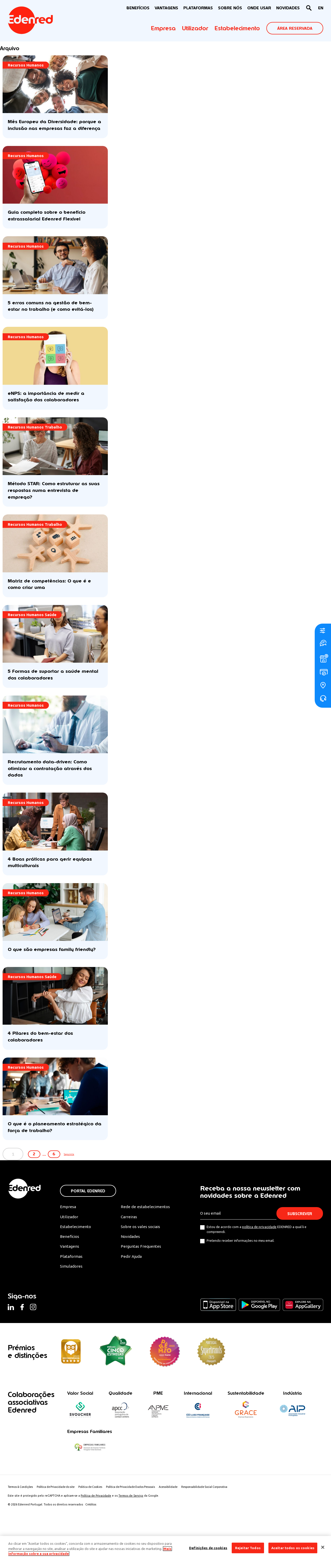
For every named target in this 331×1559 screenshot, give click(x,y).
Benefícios (69, 1260)
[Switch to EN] (320, 8)
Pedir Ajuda (131, 1280)
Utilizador (195, 28)
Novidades (131, 1260)
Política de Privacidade (96, 1520)
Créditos (91, 1529)
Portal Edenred (88, 1213)
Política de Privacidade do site (59, 1511)
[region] (165, 1547)
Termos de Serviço (130, 1520)
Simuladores (72, 1290)
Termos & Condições (21, 1511)
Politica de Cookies (97, 1511)
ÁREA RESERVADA (294, 28)
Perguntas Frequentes (141, 1270)
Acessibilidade (179, 1511)
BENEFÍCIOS (137, 8)
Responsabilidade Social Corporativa (218, 1511)
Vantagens (70, 1270)
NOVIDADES (288, 8)
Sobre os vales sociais (141, 1249)
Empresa (163, 28)
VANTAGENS (166, 8)
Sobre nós (230, 8)
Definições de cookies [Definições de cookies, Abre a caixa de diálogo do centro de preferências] (208, 1547)
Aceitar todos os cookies (292, 1547)
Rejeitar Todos (248, 1547)
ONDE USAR (259, 8)
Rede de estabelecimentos (145, 1229)
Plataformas (198, 8)
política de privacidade (259, 1249)
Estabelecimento (237, 28)
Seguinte (93, 1176)
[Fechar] (322, 1547)
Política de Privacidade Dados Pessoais (140, 1511)
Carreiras (129, 1239)
